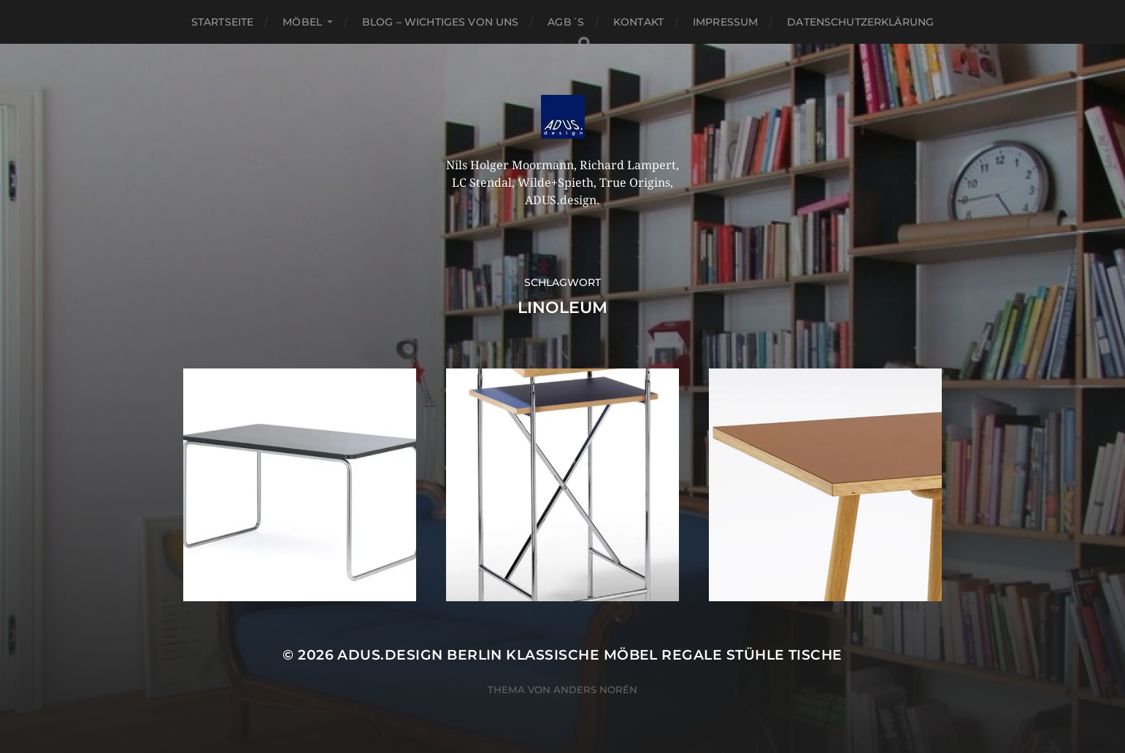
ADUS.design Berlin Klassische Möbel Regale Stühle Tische (589, 654)
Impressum (725, 21)
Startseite (222, 21)
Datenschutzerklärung (860, 21)
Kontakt (638, 21)
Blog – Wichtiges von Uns (440, 21)
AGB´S (566, 21)
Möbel (302, 21)
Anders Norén (595, 689)
